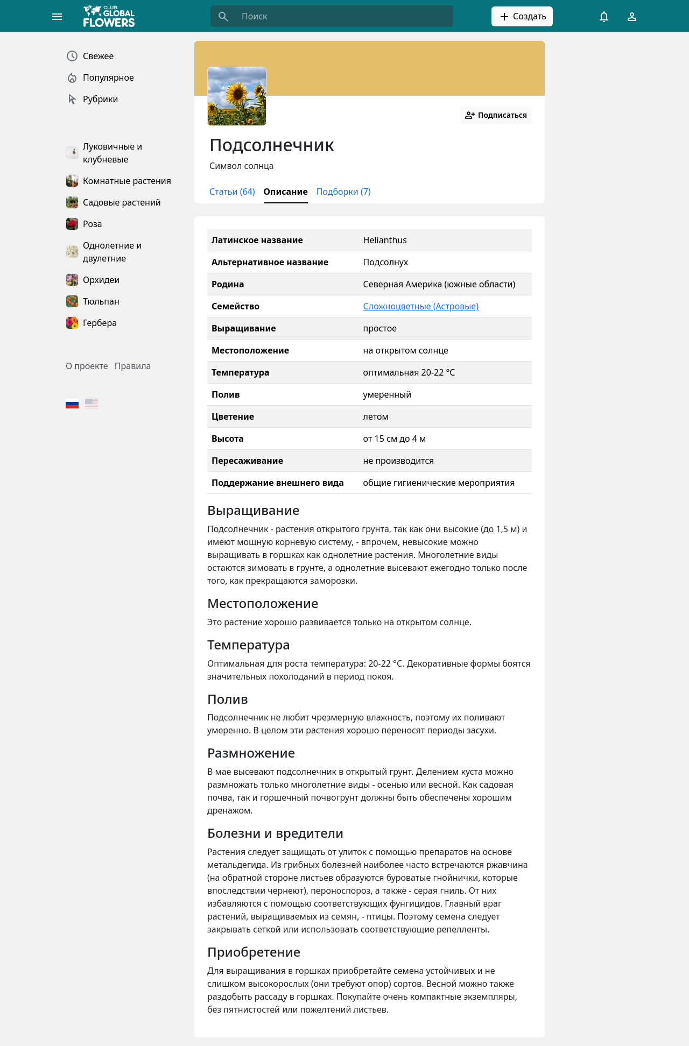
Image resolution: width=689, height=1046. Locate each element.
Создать (522, 16)
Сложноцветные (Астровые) (421, 306)
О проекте (87, 366)
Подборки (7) (344, 191)
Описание (286, 191)
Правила (133, 366)
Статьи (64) (232, 191)
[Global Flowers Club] (112, 16)
